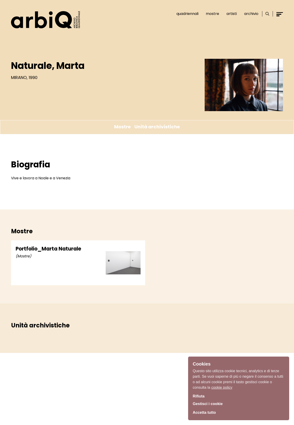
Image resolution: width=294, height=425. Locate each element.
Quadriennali (186, 13)
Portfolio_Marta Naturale (48, 248)
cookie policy (221, 386)
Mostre (211, 13)
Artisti (230, 13)
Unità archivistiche (157, 126)
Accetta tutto (205, 412)
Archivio (250, 13)
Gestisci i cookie (209, 404)
